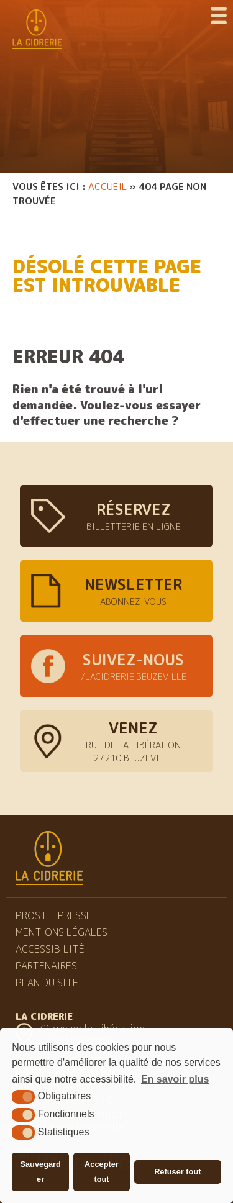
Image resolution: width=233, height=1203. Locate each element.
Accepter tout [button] (102, 1172)
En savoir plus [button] (175, 1079)
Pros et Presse (54, 915)
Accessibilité (50, 949)
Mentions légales (61, 932)
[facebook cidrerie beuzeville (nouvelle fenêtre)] (116, 666)
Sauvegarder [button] (40, 1172)
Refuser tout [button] (177, 1171)
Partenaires (46, 966)
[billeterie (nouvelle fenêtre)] (116, 516)
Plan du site (47, 982)
